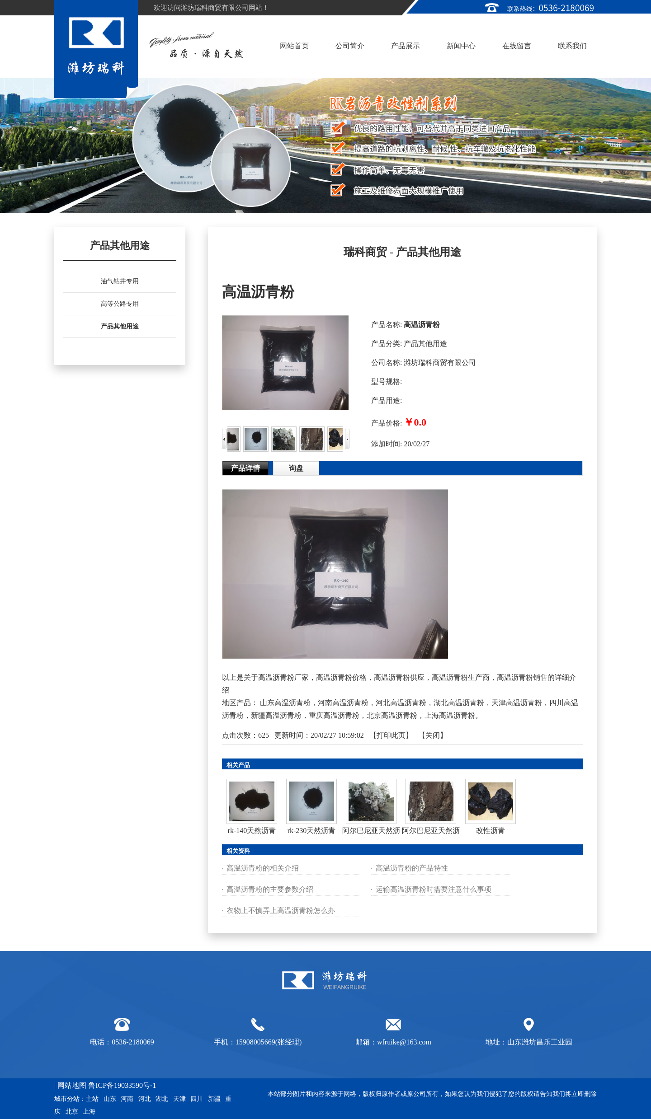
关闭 (432, 735)
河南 (127, 1099)
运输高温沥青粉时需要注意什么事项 (433, 889)
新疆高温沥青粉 (276, 715)
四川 (196, 1099)
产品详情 (245, 468)
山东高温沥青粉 (285, 703)
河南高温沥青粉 (343, 703)
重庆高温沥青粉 (334, 715)
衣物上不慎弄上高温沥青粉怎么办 (280, 910)
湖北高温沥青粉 (459, 703)
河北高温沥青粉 (401, 703)
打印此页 (391, 735)
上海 (89, 1111)
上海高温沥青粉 (450, 715)
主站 (92, 1099)
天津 (179, 1099)
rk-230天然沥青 (312, 830)
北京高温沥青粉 (392, 715)
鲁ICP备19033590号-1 (122, 1085)
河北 (144, 1099)
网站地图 (71, 1085)
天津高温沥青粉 (516, 703)
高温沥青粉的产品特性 (412, 868)
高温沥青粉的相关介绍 (262, 868)
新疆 (214, 1099)
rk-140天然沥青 (252, 830)
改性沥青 (490, 830)
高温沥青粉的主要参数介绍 (269, 889)
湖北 (162, 1099)
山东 (110, 1099)
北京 (72, 1111)
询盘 (296, 468)
